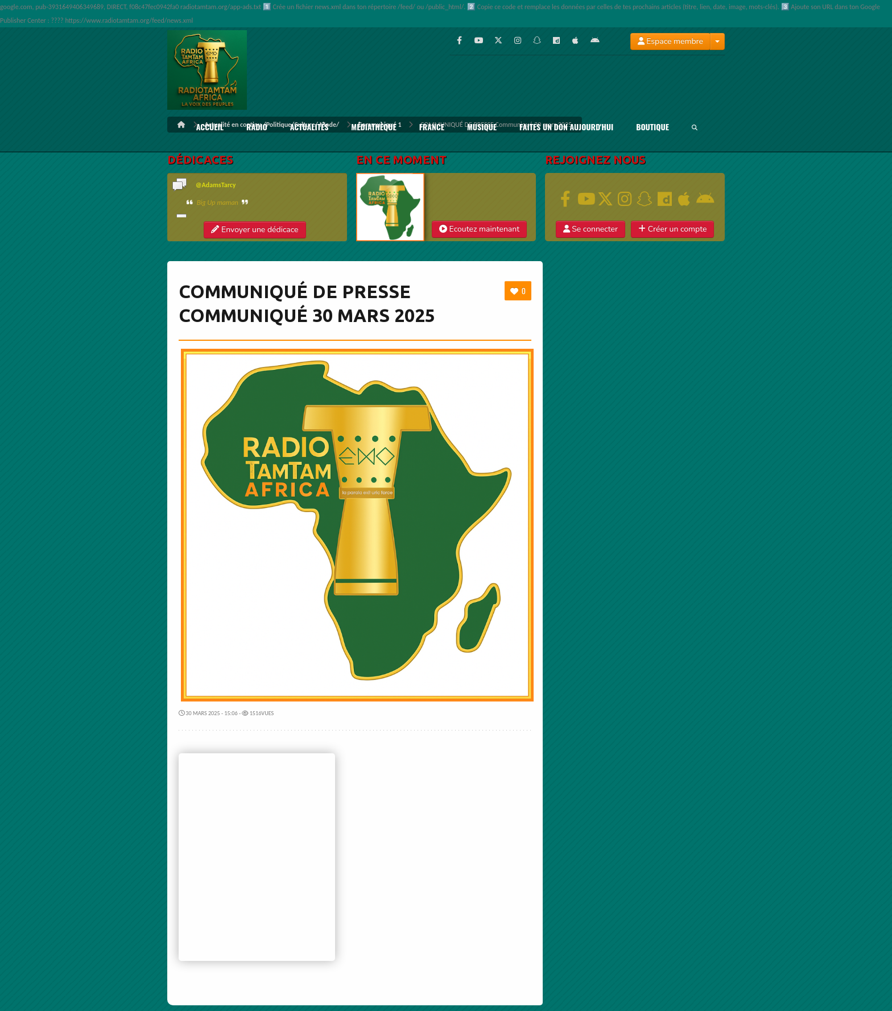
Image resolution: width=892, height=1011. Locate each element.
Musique (482, 127)
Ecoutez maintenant (479, 229)
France (431, 127)
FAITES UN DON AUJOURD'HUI (566, 127)
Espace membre (670, 41)
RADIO (256, 127)
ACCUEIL (210, 127)
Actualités (309, 127)
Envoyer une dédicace (254, 229)
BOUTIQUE (652, 127)
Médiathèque (373, 127)
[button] (591, 229)
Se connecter (590, 229)
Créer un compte (672, 229)
